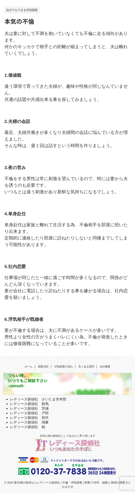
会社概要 (105, 366)
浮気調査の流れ (63, 366)
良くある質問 (86, 366)
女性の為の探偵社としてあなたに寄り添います (67, 435)
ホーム (29, 366)
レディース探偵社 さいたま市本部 (38, 399)
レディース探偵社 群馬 (29, 404)
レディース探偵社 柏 (27, 427)
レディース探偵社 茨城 (29, 408)
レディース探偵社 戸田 (29, 413)
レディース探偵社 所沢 (29, 418)
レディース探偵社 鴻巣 (29, 422)
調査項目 (43, 366)
